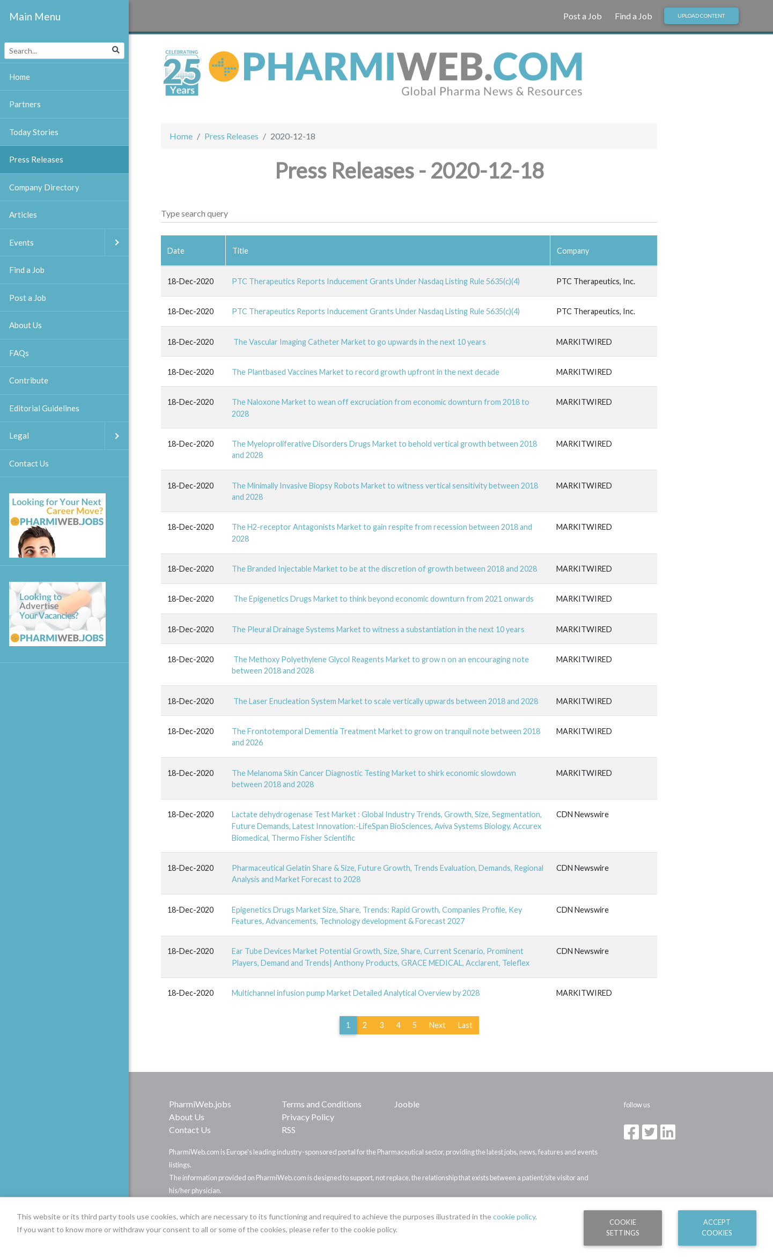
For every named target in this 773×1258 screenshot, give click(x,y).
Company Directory (44, 187)
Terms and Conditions (322, 1104)
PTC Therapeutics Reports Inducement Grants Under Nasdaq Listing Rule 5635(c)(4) (376, 281)
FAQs (19, 353)
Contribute (28, 380)
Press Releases (231, 136)
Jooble (406, 1104)
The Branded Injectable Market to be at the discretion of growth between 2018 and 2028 (384, 568)
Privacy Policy (308, 1117)
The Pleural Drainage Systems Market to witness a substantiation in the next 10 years (378, 629)
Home (181, 136)
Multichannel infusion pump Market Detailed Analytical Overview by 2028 (356, 992)
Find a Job (633, 16)
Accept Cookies (717, 1227)
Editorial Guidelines (44, 408)
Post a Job (582, 16)
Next (437, 1025)
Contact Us (190, 1129)
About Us (186, 1117)
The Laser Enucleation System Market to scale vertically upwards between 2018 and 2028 (385, 701)
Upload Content (701, 15)
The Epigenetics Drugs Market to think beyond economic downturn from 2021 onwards (383, 598)
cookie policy (514, 1216)
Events (69, 242)
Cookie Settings (622, 1227)
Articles (23, 214)
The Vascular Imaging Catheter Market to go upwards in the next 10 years (359, 341)
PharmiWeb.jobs (200, 1104)
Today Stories (33, 132)
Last (465, 1025)
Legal (69, 435)
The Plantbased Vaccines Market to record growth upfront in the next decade (365, 371)
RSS (289, 1129)
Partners (25, 104)
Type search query (194, 213)
